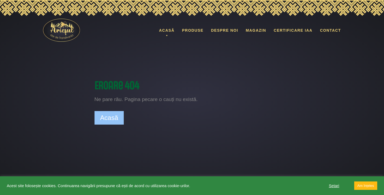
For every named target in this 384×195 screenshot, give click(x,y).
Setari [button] (334, 186)
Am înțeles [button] (365, 186)
